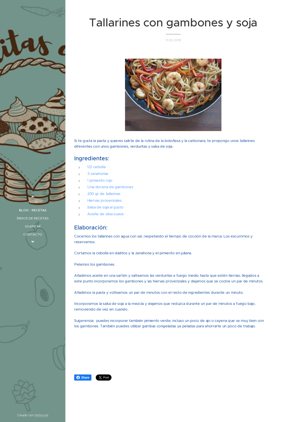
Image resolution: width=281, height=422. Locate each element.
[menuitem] (32, 202)
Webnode (41, 415)
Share (82, 377)
